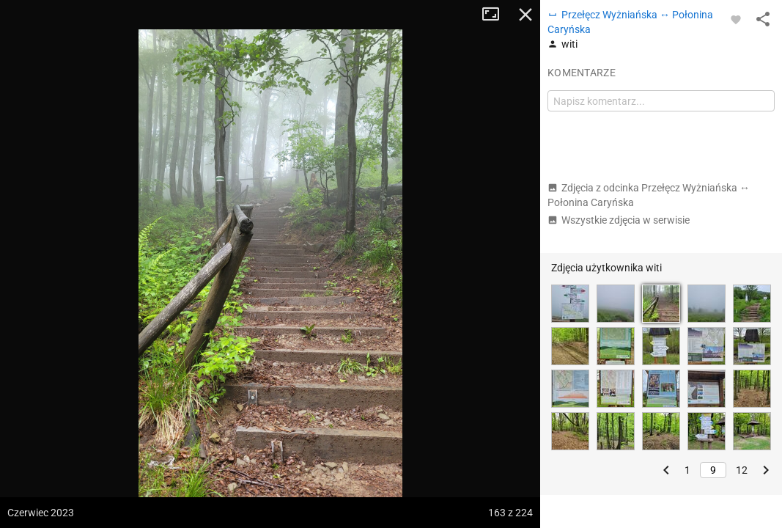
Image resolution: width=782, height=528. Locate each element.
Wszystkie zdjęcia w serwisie (618, 220)
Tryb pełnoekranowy (496, 14)
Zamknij (525, 14)
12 (742, 470)
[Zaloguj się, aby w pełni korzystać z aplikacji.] (736, 19)
